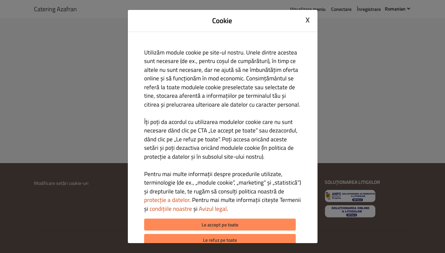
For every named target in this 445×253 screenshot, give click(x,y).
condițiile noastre (171, 208)
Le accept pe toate (220, 224)
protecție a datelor (166, 199)
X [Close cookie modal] (308, 20)
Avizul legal (213, 208)
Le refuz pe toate (220, 239)
